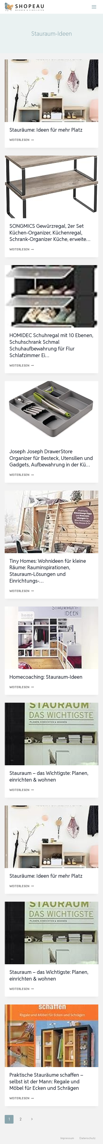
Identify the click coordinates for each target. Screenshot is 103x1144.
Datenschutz (88, 1138)
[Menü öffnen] (93, 7)
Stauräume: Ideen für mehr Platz (45, 130)
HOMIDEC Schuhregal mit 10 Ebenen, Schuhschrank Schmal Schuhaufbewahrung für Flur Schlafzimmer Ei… (51, 345)
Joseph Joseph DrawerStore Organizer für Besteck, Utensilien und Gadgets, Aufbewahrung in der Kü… (51, 458)
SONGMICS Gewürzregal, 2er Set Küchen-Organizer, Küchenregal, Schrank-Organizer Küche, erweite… (49, 233)
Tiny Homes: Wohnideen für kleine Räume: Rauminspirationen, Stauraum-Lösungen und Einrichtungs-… (47, 571)
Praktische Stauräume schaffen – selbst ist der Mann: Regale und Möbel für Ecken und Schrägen (46, 1082)
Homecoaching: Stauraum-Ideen (45, 677)
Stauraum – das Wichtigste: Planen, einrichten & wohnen (48, 776)
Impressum (67, 1138)
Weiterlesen (21, 140)
